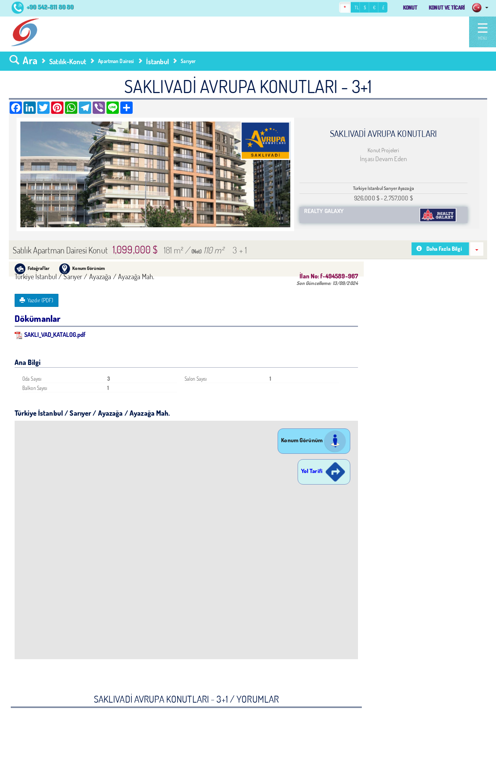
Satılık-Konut (67, 61)
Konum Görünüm (314, 440)
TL (345, 8)
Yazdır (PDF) (36, 300)
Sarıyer (188, 61)
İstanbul (157, 61)
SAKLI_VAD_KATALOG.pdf (50, 334)
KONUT (400, 8)
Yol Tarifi (324, 471)
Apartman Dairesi (116, 61)
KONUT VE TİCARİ (442, 8)
